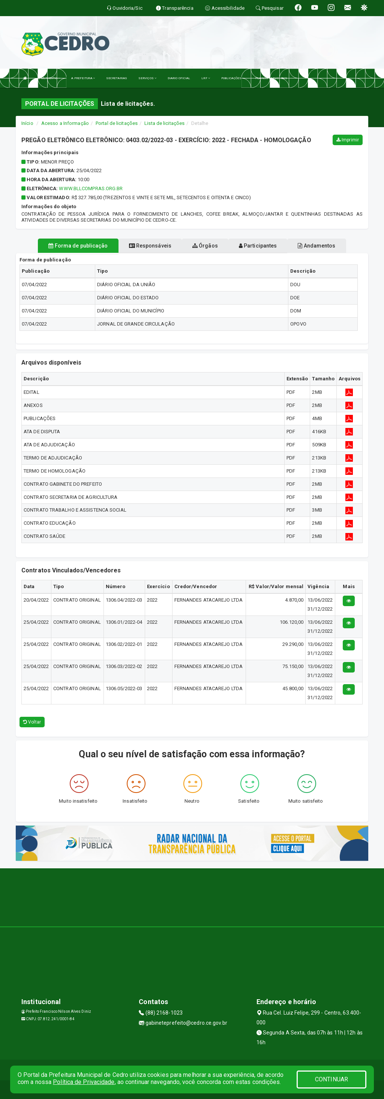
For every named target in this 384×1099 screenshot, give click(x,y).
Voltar (32, 722)
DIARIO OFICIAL (179, 78)
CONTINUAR (331, 1079)
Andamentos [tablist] (316, 246)
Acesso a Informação (65, 123)
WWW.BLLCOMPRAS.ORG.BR (91, 188)
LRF (205, 78)
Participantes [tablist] (258, 246)
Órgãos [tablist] (205, 246)
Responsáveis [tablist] (150, 246)
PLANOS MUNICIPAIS (271, 78)
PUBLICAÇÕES (232, 78)
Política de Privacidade (83, 1081)
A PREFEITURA (82, 78)
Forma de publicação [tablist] (78, 246)
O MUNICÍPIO (49, 78)
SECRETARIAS (116, 78)
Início (27, 123)
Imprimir (347, 140)
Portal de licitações (117, 123)
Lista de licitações (164, 123)
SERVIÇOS (147, 78)
